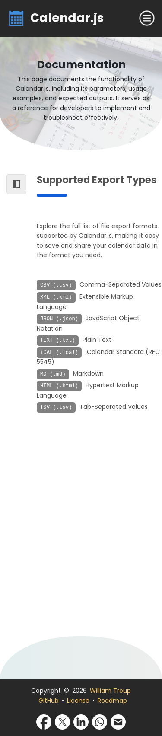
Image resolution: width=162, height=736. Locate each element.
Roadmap (112, 700)
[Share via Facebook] (44, 721)
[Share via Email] (118, 721)
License (78, 700)
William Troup (110, 690)
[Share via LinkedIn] (81, 721)
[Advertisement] (81, 531)
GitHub (48, 700)
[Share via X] (62, 721)
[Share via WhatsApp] (99, 721)
